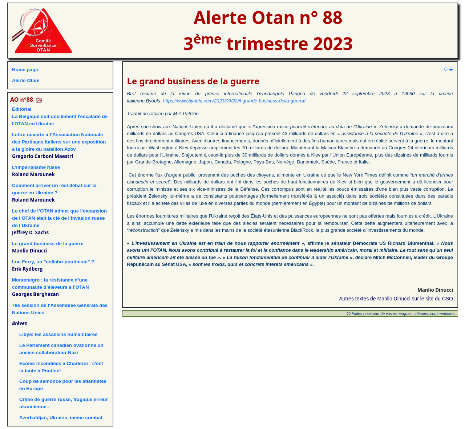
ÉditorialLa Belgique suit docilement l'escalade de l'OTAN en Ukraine (60, 116)
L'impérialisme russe (36, 167)
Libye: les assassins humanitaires (58, 334)
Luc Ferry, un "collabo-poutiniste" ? (53, 261)
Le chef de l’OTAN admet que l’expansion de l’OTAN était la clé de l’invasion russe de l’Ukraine (59, 218)
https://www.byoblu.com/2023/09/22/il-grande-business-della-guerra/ (234, 101)
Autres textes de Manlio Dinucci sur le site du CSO (396, 298)
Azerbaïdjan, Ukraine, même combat (61, 417)
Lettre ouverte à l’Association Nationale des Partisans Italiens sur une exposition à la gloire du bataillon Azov (59, 142)
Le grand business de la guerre (48, 243)
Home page (25, 69)
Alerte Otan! (26, 80)
